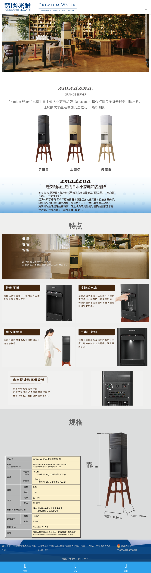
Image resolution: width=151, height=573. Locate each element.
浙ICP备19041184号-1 (75, 559)
